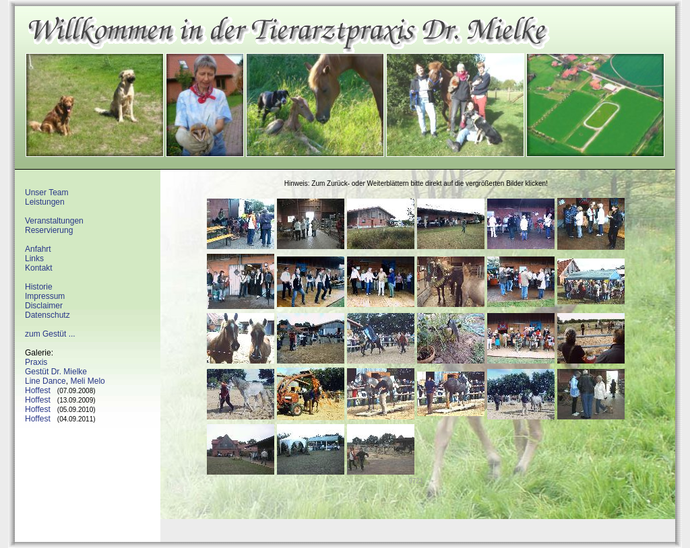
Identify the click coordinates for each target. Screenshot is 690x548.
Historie (39, 287)
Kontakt (39, 268)
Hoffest (38, 390)
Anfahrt (38, 249)
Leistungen (45, 202)
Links (34, 258)
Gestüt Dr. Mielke (56, 371)
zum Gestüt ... (50, 334)
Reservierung (49, 230)
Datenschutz (47, 315)
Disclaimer (44, 305)
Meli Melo (87, 381)
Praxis (36, 362)
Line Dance (45, 381)
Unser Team (46, 192)
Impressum (45, 296)
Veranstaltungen (54, 221)
